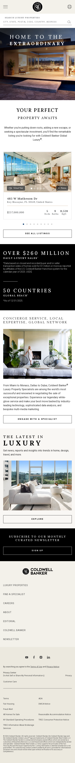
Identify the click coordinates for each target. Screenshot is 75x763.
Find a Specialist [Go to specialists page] (14, 594)
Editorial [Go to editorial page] (9, 621)
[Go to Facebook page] (34, 657)
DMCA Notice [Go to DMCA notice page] (44, 704)
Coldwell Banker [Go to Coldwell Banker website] (14, 630)
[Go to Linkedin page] (48, 657)
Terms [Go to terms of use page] (6, 698)
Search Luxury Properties (22, 17)
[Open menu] (5, 6)
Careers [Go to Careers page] (8, 603)
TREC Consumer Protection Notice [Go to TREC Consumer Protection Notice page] (54, 720)
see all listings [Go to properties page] (37, 233)
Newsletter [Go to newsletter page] (11, 639)
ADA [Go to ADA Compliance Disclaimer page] (40, 698)
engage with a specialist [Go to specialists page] (37, 419)
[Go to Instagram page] (41, 657)
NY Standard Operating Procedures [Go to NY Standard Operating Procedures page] (18, 720)
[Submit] (69, 22)
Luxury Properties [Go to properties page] (15, 585)
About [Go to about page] (7, 612)
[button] (23, 224)
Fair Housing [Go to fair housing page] (8, 704)
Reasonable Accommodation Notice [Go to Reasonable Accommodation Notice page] (55, 714)
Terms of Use (36, 667)
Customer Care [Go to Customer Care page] (10, 682)
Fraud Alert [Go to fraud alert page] (8, 709)
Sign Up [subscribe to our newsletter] (37, 550)
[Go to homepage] (37, 7)
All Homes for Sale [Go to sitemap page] (11, 714)
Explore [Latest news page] (37, 519)
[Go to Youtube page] (26, 657)
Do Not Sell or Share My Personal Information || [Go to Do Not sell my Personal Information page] (23, 675)
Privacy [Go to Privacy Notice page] (68, 675)
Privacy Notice (53, 667)
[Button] (69, 6)
